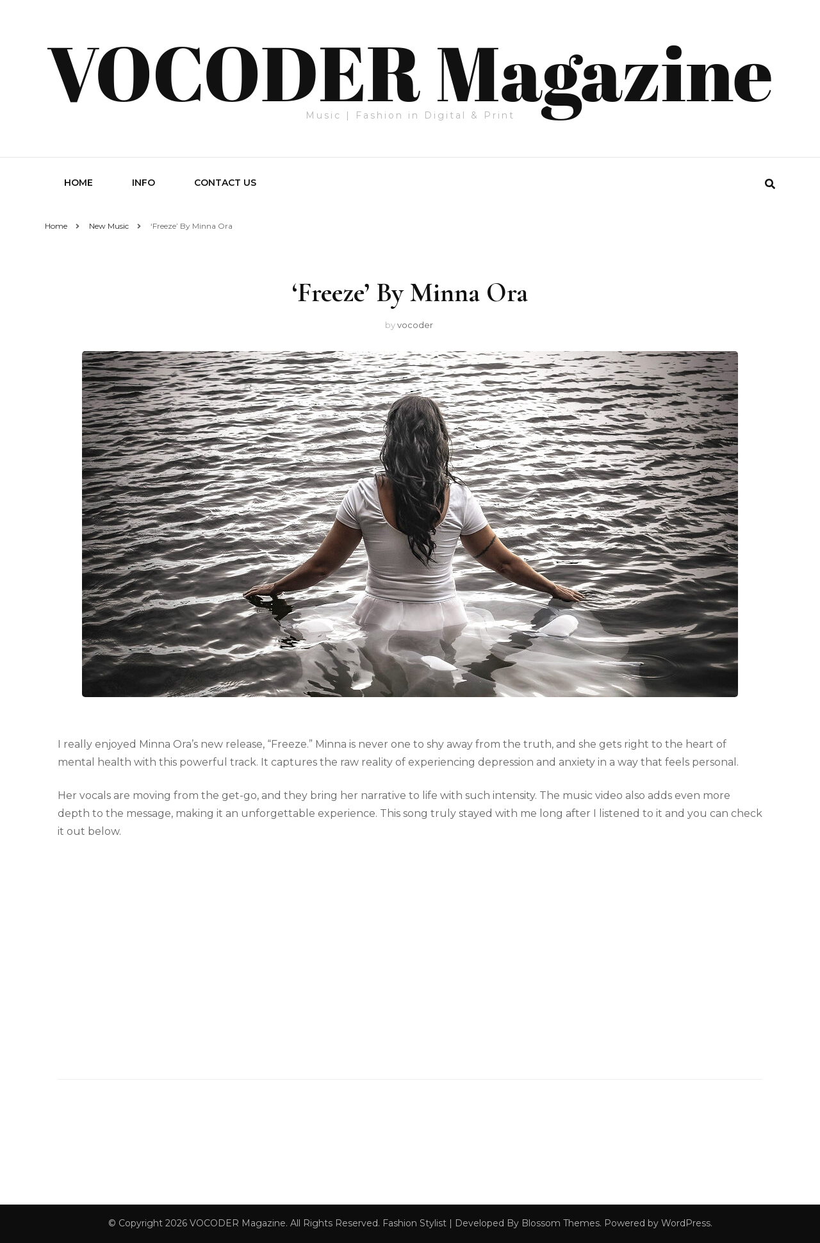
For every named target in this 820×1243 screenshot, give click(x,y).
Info (143, 182)
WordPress (685, 1223)
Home (78, 182)
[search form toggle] (770, 184)
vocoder (415, 325)
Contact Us (225, 182)
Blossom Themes (560, 1223)
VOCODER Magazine (410, 72)
